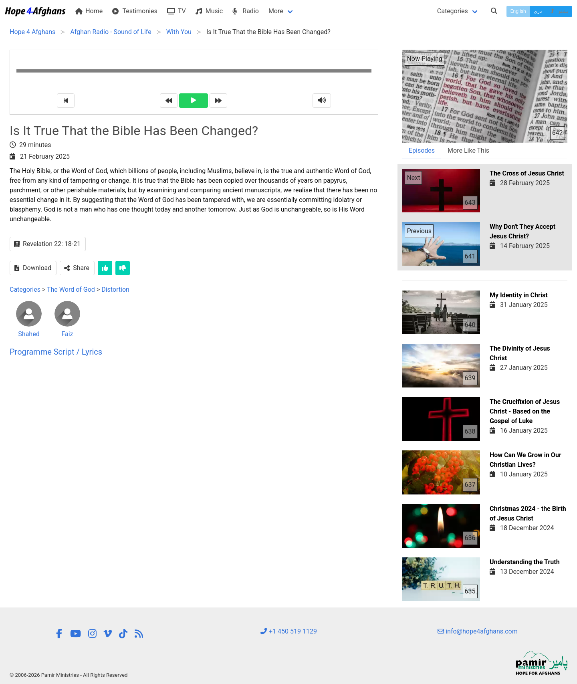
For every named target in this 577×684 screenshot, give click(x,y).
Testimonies (134, 11)
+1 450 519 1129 (288, 631)
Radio (245, 11)
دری (538, 11)
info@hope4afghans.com (478, 631)
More (275, 11)
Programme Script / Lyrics (56, 352)
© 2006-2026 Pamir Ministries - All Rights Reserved (68, 675)
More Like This (468, 150)
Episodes (422, 150)
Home (89, 11)
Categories (452, 11)
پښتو (558, 11)
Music (209, 11)
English (518, 11)
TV (176, 11)
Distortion (115, 289)
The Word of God (71, 289)
